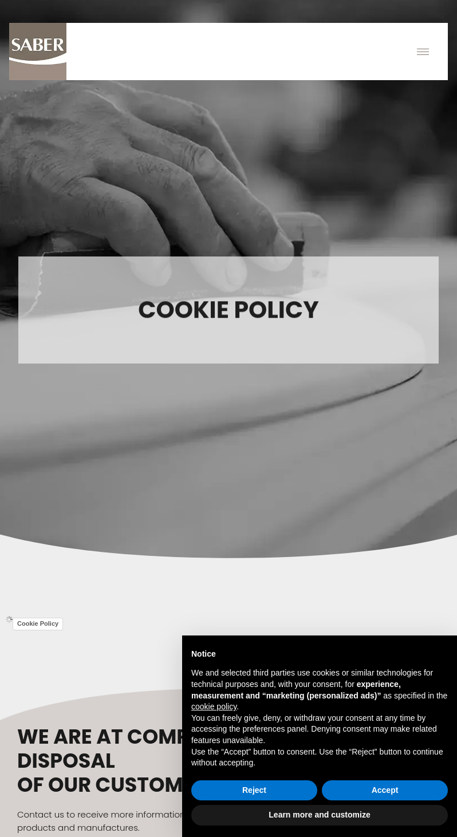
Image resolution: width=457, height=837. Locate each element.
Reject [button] (254, 790)
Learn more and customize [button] (319, 814)
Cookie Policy (37, 623)
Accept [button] (385, 790)
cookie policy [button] (214, 706)
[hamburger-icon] (423, 52)
